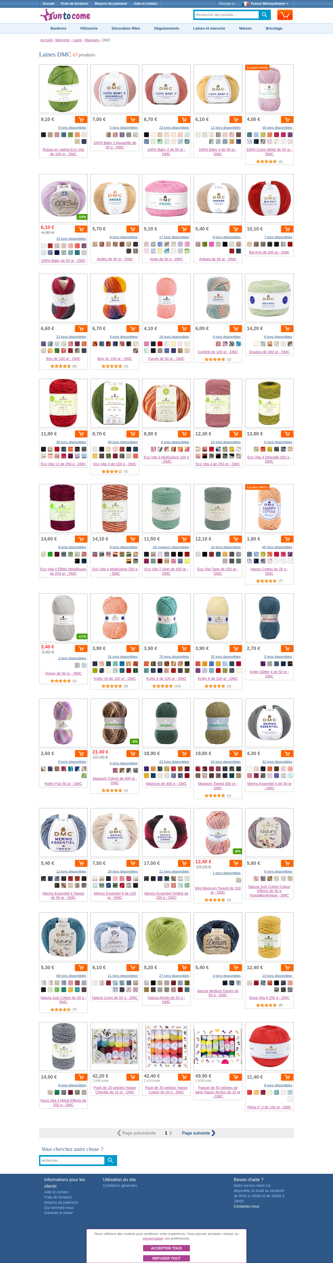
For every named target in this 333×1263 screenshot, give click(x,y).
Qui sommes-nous (59, 1208)
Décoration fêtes (126, 28)
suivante (198, 1133)
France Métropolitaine (265, 3)
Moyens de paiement (111, 3)
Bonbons (58, 28)
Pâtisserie (89, 28)
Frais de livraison (74, 3)
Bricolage (274, 28)
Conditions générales (120, 1185)
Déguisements (166, 28)
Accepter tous (166, 1248)
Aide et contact (145, 3)
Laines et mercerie (209, 28)
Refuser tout (166, 1258)
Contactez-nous (246, 1206)
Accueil (48, 3)
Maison (245, 28)
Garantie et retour (58, 1213)
